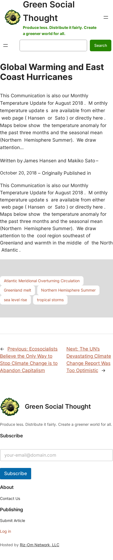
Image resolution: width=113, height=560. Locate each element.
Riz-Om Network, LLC (39, 544)
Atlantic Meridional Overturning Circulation (42, 280)
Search (100, 45)
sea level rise (15, 299)
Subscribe (15, 473)
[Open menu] (106, 17)
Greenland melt (17, 290)
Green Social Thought (58, 406)
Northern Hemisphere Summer (68, 290)
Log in (5, 531)
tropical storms (50, 299)
